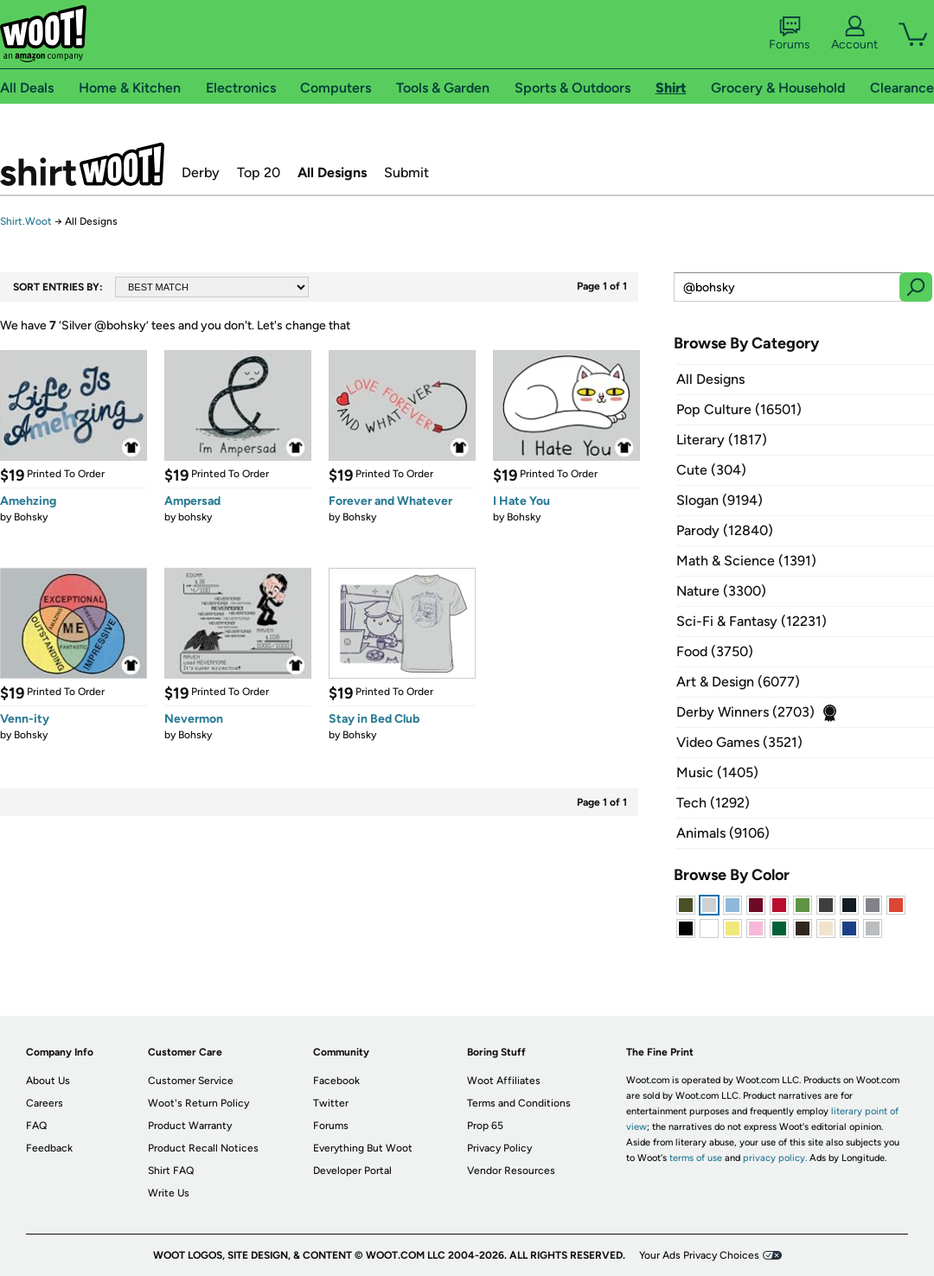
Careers (44, 1103)
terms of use (695, 1158)
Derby (201, 172)
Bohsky (31, 517)
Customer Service (191, 1081)
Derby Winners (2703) (745, 712)
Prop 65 (485, 1126)
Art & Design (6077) (738, 681)
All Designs (332, 172)
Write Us (168, 1193)
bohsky (195, 517)
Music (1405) (717, 772)
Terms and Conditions (519, 1103)
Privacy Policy (499, 1148)
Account (854, 34)
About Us (48, 1081)
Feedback (49, 1148)
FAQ (36, 1126)
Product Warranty (190, 1126)
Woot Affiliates (504, 1081)
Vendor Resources (511, 1170)
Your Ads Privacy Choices (699, 1255)
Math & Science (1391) (746, 560)
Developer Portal (352, 1170)
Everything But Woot (363, 1148)
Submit (406, 172)
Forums (789, 34)
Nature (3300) (721, 591)
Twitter (331, 1103)
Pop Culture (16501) (739, 409)
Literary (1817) (721, 439)
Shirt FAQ (171, 1170)
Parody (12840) (724, 530)
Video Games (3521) (739, 742)
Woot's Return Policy (198, 1103)
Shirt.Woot (82, 164)
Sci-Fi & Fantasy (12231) (751, 621)
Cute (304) (711, 470)
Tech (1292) (713, 802)
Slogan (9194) (719, 500)
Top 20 (258, 172)
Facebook (336, 1081)
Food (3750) (714, 651)
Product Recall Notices (203, 1148)
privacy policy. (775, 1158)
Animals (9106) (723, 833)
